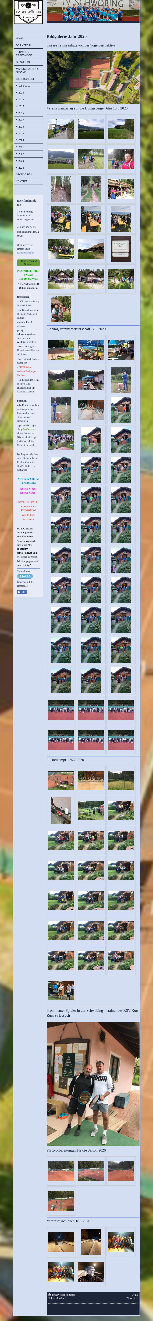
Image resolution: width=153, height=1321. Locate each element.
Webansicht (132, 1298)
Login (135, 1294)
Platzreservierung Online (28, 263)
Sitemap (71, 1294)
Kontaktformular (25, 252)
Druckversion (57, 1294)
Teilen (22, 592)
